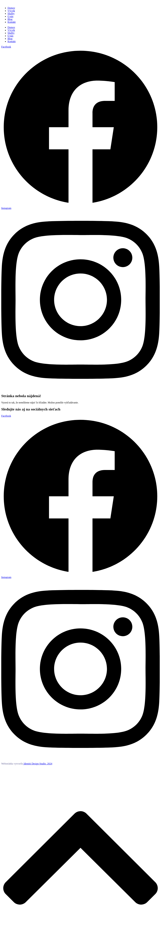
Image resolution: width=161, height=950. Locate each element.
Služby (11, 13)
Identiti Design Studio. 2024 (37, 763)
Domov (11, 8)
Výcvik (11, 10)
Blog (10, 19)
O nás (10, 16)
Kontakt (12, 22)
